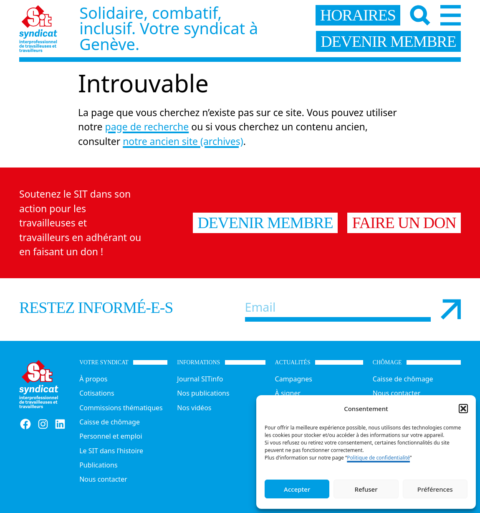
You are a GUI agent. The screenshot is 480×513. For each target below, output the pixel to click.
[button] (463, 408)
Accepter (297, 489)
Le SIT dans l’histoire (111, 450)
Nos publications (203, 393)
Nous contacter (103, 479)
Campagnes (293, 378)
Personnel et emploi (110, 436)
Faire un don (404, 222)
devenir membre (388, 41)
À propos (93, 378)
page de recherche (147, 126)
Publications (98, 465)
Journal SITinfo (200, 378)
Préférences (435, 489)
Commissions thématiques (121, 407)
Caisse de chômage (109, 422)
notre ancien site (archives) (183, 141)
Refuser (365, 489)
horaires (358, 15)
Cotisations (96, 393)
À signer (288, 393)
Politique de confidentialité (378, 457)
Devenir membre (265, 222)
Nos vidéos (194, 407)
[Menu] (450, 15)
